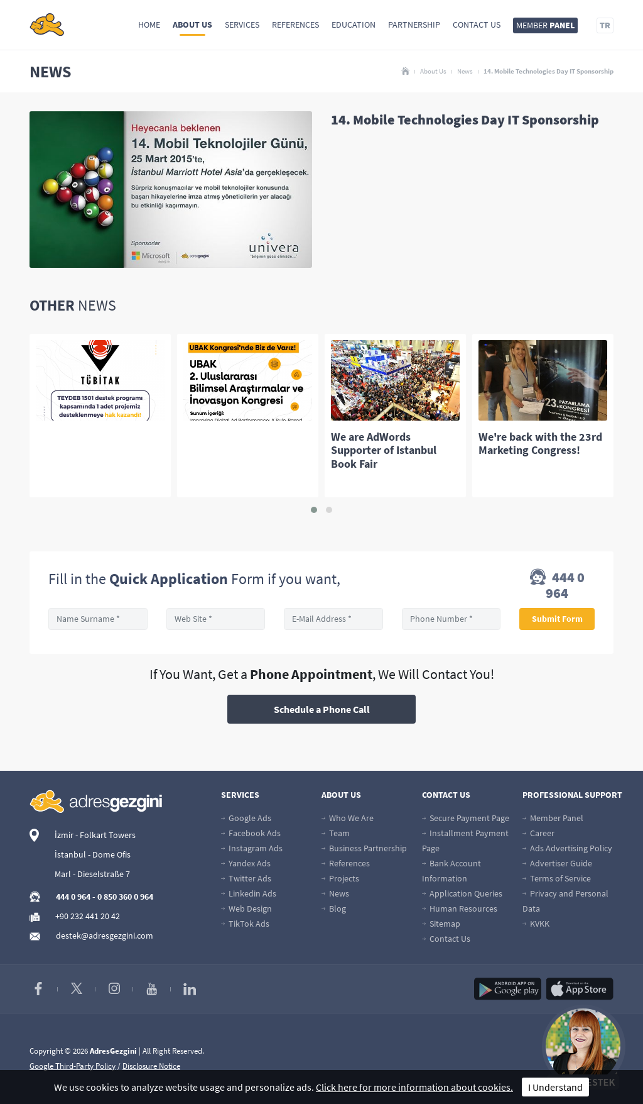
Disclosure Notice (151, 1066)
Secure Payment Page (465, 818)
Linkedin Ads (248, 893)
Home (149, 24)
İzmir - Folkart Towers (95, 835)
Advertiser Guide (557, 863)
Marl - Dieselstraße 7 (92, 874)
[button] (314, 510)
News (465, 71)
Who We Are (348, 818)
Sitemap (441, 923)
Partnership (414, 24)
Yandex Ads (246, 863)
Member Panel (552, 818)
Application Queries (462, 893)
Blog (334, 908)
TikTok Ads (245, 923)
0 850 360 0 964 (125, 896)
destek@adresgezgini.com (104, 935)
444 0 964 (557, 585)
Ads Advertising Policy (567, 848)
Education (354, 24)
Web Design (246, 908)
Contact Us (476, 24)
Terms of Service (556, 878)
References (295, 24)
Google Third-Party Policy (73, 1066)
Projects (340, 878)
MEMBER (545, 25)
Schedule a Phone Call (322, 709)
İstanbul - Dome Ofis (93, 854)
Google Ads (246, 818)
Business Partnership (364, 848)
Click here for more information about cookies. (414, 1087)
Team (336, 833)
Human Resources (459, 908)
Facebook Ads (251, 833)
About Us (192, 24)
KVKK (535, 923)
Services (242, 24)
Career (538, 833)
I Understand (555, 1087)
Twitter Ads (246, 878)
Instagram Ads (252, 848)
